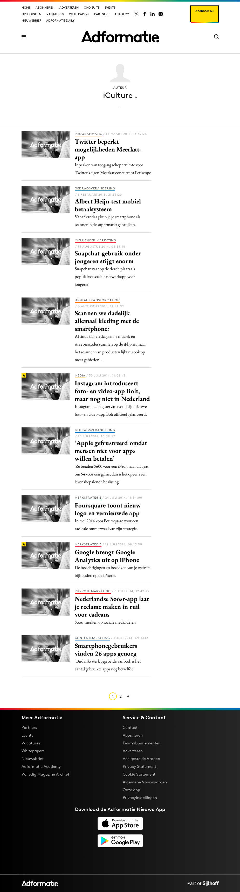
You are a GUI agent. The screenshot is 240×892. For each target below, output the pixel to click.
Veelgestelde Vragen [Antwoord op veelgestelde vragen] (141, 758)
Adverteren (69, 7)
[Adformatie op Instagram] (161, 14)
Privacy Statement (139, 766)
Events (110, 7)
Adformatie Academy (41, 766)
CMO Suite (91, 7)
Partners (101, 14)
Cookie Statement (139, 774)
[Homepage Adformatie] (120, 36)
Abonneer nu (204, 11)
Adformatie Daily (60, 20)
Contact (130, 727)
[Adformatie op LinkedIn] (152, 14)
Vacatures (55, 14)
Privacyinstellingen (140, 797)
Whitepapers (79, 14)
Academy (121, 14)
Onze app (131, 789)
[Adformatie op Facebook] (144, 14)
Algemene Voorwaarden (145, 781)
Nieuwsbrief (31, 20)
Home (26, 7)
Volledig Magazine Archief (45, 774)
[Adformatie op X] (136, 14)
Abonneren (45, 7)
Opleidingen (31, 14)
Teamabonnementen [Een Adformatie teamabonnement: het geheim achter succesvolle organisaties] (142, 743)
